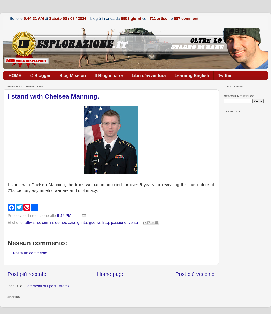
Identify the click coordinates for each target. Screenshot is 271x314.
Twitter (225, 75)
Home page (111, 274)
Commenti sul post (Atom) (47, 286)
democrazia (65, 222)
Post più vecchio (194, 274)
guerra (94, 222)
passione (118, 222)
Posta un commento (30, 253)
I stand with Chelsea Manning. (53, 96)
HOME (15, 75)
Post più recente (26, 274)
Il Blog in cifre (109, 75)
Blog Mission (72, 75)
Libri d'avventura (149, 75)
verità (133, 222)
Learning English (192, 75)
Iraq (105, 222)
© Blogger (40, 75)
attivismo (32, 222)
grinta (82, 222)
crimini (47, 222)
